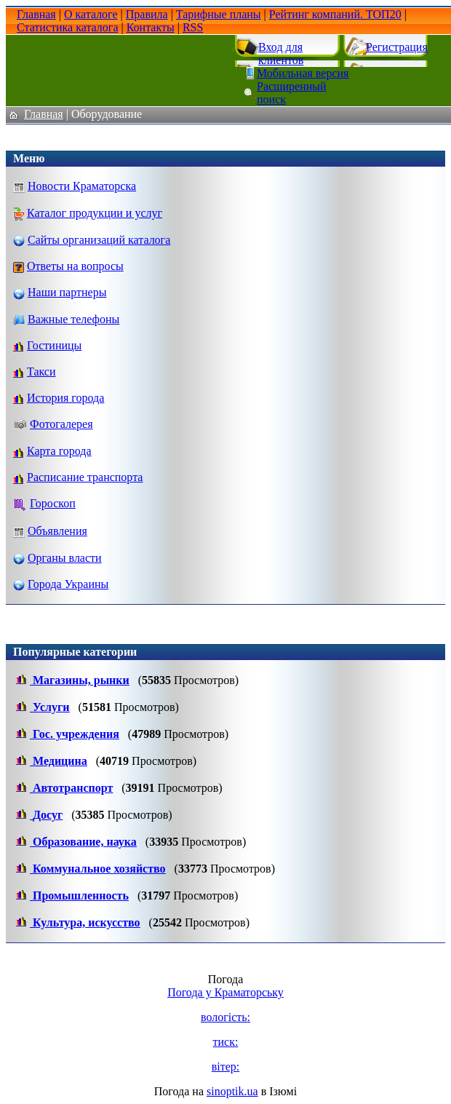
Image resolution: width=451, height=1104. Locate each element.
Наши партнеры (67, 292)
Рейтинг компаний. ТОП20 (335, 14)
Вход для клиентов (280, 53)
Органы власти (65, 558)
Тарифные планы (218, 14)
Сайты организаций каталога (99, 240)
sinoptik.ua (232, 1091)
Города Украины (68, 584)
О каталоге (91, 14)
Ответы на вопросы (75, 266)
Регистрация (397, 47)
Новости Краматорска (82, 186)
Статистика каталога (67, 27)
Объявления (57, 531)
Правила (147, 14)
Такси (41, 371)
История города (65, 398)
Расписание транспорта (85, 477)
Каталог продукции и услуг (94, 213)
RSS (193, 27)
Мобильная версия (302, 73)
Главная (36, 14)
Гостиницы (54, 345)
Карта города (59, 451)
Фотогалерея (61, 424)
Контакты (151, 27)
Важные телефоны (73, 319)
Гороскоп (53, 503)
